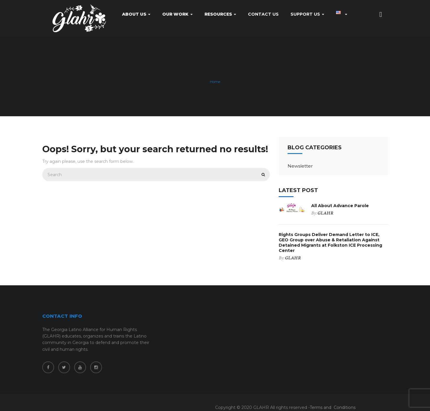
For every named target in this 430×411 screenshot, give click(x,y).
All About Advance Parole (340, 205)
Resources (220, 14)
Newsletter (300, 166)
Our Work (177, 14)
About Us (136, 14)
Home (215, 82)
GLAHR (325, 213)
